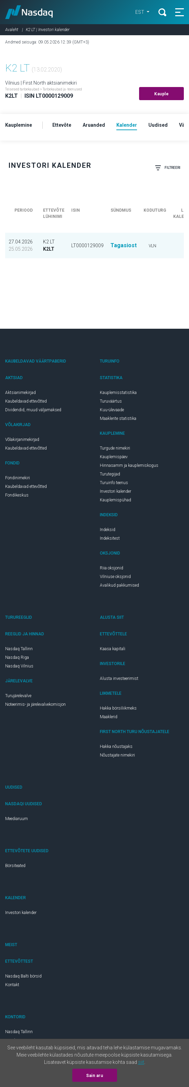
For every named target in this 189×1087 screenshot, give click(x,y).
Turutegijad (110, 474)
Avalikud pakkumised (119, 585)
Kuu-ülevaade (112, 409)
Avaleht (11, 29)
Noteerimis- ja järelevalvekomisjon (35, 704)
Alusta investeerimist (119, 678)
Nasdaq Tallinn (19, 648)
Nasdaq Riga (17, 657)
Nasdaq (29, 12)
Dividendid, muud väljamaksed (33, 409)
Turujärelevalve (18, 695)
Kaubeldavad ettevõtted (26, 401)
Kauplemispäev (114, 456)
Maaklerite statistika (118, 418)
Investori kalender (115, 491)
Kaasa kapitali (112, 648)
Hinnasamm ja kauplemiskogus (129, 465)
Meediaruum (16, 818)
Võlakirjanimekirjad (22, 439)
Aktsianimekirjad (20, 392)
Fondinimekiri (17, 477)
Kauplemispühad (115, 500)
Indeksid (107, 529)
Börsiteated (15, 865)
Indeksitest (110, 538)
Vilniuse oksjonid (115, 576)
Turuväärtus (111, 401)
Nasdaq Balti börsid (23, 976)
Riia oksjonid (111, 568)
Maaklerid (108, 716)
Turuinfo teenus (114, 482)
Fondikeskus (17, 495)
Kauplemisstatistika (118, 392)
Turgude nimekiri (115, 448)
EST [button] (140, 12)
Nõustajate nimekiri (117, 755)
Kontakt (12, 984)
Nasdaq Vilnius (19, 666)
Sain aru (94, 1075)
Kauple (161, 94)
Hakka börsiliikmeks (118, 708)
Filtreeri (167, 168)
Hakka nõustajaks (116, 746)
